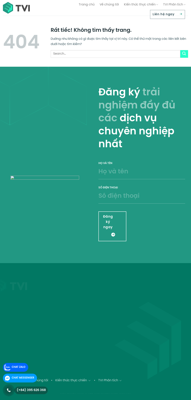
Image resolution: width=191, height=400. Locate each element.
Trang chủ (87, 4)
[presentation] (165, 220)
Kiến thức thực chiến (141, 4)
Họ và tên (141, 173)
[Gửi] (184, 54)
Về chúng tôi (109, 4)
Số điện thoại (141, 197)
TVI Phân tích (174, 4)
